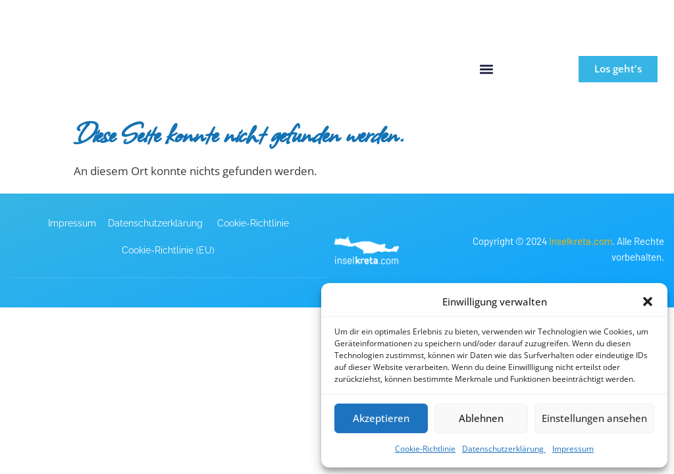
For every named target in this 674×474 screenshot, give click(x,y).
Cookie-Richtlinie (425, 448)
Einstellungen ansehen (594, 418)
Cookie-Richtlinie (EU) (168, 249)
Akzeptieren (381, 418)
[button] (647, 301)
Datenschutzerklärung (504, 448)
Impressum (573, 448)
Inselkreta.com (580, 240)
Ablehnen (481, 418)
